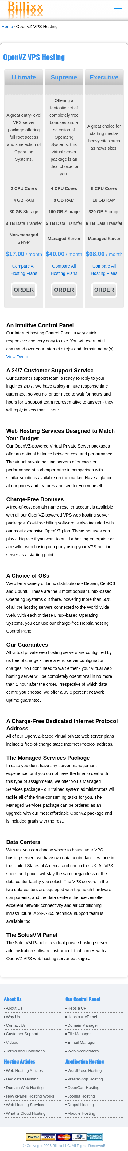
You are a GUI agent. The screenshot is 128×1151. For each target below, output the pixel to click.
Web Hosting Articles (24, 1070)
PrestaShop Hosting (85, 1079)
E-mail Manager (82, 1042)
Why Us (13, 1016)
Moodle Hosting (81, 1113)
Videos (12, 1042)
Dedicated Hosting (22, 1079)
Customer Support (22, 1034)
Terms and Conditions (25, 1051)
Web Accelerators (83, 1051)
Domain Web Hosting (25, 1087)
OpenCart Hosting (83, 1087)
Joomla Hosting (81, 1096)
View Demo (17, 356)
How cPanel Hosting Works (30, 1096)
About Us (14, 1008)
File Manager (79, 1034)
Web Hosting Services (25, 1104)
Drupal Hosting (81, 1104)
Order (24, 290)
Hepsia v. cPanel (82, 1016)
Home (7, 26)
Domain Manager (83, 1025)
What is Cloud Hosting (26, 1113)
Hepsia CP (77, 1008)
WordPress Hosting (85, 1070)
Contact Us (16, 1025)
